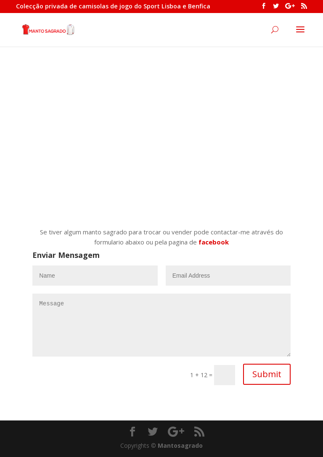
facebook (214, 242)
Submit (266, 374)
